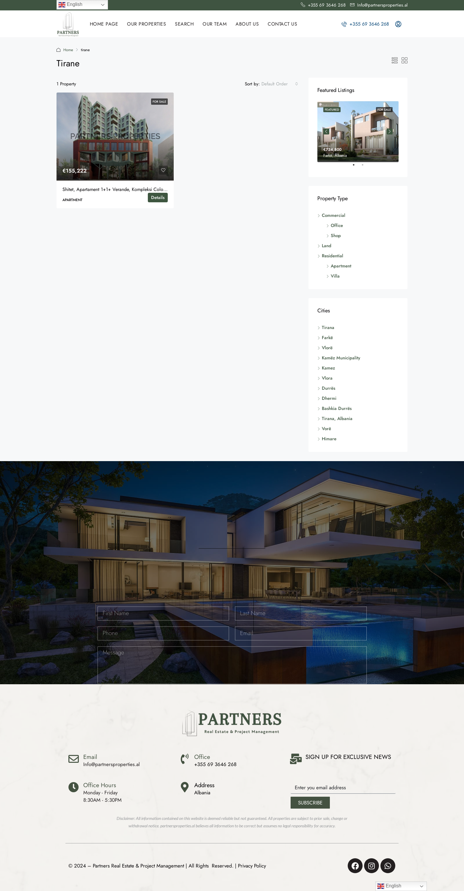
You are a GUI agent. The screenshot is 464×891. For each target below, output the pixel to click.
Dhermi (329, 398)
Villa (335, 276)
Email (90, 757)
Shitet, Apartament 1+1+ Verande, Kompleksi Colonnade (118, 189)
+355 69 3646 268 (365, 24)
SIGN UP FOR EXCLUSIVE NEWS (348, 757)
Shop (336, 235)
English (70, 4)
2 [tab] (366, 167)
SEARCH (184, 24)
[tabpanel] (358, 131)
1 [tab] (357, 167)
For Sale (159, 101)
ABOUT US (247, 24)
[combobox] (280, 84)
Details (157, 197)
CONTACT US (282, 24)
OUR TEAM (215, 24)
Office (337, 225)
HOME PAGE (104, 24)
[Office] (184, 759)
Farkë (327, 337)
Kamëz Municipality (341, 358)
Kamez (328, 368)
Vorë (326, 428)
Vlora (327, 378)
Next (390, 131)
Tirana (328, 327)
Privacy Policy (252, 865)
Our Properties (146, 24)
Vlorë (327, 348)
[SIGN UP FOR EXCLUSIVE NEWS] (296, 759)
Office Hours (99, 785)
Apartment (341, 266)
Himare (329, 439)
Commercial (333, 215)
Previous (326, 131)
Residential (332, 256)
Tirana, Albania (337, 418)
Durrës (328, 388)
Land (326, 245)
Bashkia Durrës (337, 408)
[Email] (73, 759)
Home (68, 50)
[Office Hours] (73, 787)
